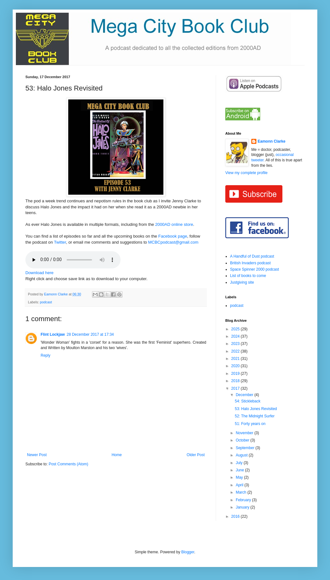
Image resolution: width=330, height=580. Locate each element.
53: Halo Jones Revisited (256, 409)
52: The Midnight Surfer (254, 416)
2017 (236, 388)
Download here (39, 272)
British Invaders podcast (250, 263)
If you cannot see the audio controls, (73, 259)
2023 (236, 343)
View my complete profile (246, 173)
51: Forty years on (250, 424)
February (244, 500)
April (240, 485)
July (240, 463)
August (242, 455)
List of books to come (248, 275)
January (243, 507)
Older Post (196, 455)
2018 (236, 381)
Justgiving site (242, 282)
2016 (236, 516)
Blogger (187, 552)
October (243, 440)
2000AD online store (174, 224)
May (240, 477)
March (242, 492)
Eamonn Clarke (271, 141)
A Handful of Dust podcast (252, 256)
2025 (236, 329)
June (240, 470)
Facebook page (172, 236)
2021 (236, 358)
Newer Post (37, 455)
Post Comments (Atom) (68, 464)
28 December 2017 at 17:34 (90, 334)
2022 (236, 351)
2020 (236, 366)
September (245, 448)
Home (117, 455)
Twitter (60, 242)
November (245, 433)
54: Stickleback (248, 401)
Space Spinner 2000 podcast (254, 269)
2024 (236, 336)
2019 (236, 373)
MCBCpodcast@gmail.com (173, 242)
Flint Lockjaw (53, 334)
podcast (46, 302)
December (245, 395)
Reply (45, 355)
